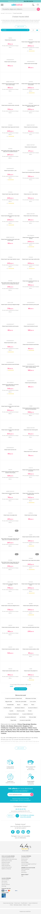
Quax (28, 731)
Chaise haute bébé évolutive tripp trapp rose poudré (31, 84)
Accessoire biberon (32, 707)
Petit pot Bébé (32, 717)
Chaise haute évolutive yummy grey (10, 326)
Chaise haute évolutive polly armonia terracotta (30, 470)
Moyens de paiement (6, 865)
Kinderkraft (24, 729)
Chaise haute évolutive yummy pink (31, 304)
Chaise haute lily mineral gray (31, 127)
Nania (10, 731)
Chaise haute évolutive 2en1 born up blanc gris (31, 281)
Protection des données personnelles (9, 859)
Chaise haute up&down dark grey (30, 605)
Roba (32, 731)
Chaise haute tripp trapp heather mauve (10, 259)
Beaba (11, 726)
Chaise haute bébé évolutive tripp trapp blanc (31, 584)
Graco (35, 728)
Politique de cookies (6, 862)
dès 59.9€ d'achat (10, 764)
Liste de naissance (5, 879)
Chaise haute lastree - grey (10, 342)
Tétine (32, 704)
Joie (18, 729)
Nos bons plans (24, 859)
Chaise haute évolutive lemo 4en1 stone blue (10, 407)
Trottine (3, 733)
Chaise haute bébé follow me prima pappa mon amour (10, 385)
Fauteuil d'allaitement (13, 714)
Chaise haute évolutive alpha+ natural (10, 627)
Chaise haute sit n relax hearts (31, 194)
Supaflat (37, 731)
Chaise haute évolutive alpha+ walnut (10, 649)
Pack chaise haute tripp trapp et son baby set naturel (30, 106)
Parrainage (4, 886)
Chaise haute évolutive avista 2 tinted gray (10, 494)
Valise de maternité (6, 884)
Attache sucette (20, 710)
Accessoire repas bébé (25, 720)
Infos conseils (4, 881)
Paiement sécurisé (6, 888)
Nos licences (24, 872)
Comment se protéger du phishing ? (28, 864)
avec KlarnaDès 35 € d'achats (30, 764)
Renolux (33, 724)
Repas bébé (13, 720)
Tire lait (29, 710)
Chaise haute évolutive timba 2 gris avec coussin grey (10, 240)
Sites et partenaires (25, 869)
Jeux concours (4, 882)
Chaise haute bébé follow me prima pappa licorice (31, 494)
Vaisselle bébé (10, 704)
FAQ (22, 876)
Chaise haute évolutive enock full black (10, 364)
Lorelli (36, 729)
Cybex (18, 728)
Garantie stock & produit (7, 867)
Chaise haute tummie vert (10, 449)
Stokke (3, 726)
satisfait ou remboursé (10, 778)
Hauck (3, 729)
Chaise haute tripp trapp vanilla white (30, 259)
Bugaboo (26, 726)
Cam (31, 726)
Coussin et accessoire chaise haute (13, 698)
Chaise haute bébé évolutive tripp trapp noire (10, 216)
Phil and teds (20, 731)
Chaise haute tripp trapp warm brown (10, 127)
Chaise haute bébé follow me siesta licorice (31, 238)
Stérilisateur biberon (20, 707)
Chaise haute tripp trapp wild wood (10, 194)
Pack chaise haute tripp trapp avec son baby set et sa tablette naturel (10, 151)
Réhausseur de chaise (30, 698)
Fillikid (30, 728)
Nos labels (23, 870)
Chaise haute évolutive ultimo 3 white (30, 536)
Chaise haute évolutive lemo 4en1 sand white (10, 430)
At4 (7, 726)
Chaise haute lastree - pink (10, 170)
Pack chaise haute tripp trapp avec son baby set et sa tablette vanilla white (10, 539)
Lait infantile (22, 717)
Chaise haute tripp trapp (8, 903)
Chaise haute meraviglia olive (10, 515)
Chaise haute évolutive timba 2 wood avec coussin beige (10, 84)
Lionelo (30, 729)
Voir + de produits (20, 688)
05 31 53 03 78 (31, 784)
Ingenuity (9, 729)
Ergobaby (24, 728)
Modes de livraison (5, 864)
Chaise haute (17, 903)
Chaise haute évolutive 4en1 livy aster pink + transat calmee (30, 367)
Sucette (11, 710)
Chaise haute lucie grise (10, 40)
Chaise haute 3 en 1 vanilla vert (31, 451)
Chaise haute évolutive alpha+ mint (10, 670)
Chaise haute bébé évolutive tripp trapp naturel (31, 42)
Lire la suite (20, 26)
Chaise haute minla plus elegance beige (10, 304)
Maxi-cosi (4, 731)
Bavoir (18, 704)
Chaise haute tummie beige (30, 63)
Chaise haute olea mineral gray (31, 215)
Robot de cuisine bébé (20, 701)
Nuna (14, 731)
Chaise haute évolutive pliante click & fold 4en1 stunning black (30, 409)
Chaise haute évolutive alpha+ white (31, 649)
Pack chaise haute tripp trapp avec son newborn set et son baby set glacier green (10, 563)
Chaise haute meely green (31, 147)
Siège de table (8, 701)
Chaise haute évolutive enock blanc (31, 344)
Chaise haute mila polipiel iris (30, 670)
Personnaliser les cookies (7, 860)
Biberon (26, 704)
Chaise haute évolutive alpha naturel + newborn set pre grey (10, 472)
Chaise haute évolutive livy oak (31, 326)
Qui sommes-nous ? (25, 857)
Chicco (19, 724)
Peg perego (26, 724)
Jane (14, 729)
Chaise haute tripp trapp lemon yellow (31, 560)
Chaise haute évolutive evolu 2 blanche (31, 172)
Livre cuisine (33, 701)
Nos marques (24, 860)
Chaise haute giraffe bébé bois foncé (30, 627)
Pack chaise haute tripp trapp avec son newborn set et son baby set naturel (10, 283)
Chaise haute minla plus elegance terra (10, 605)
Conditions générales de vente (8, 857)
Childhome (4, 728)
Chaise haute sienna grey (30, 382)
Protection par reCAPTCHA (25, 911)
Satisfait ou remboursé (6, 868)
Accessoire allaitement (10, 717)
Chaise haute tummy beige (30, 515)
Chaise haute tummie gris (10, 61)
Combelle (12, 728)
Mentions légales (24, 862)
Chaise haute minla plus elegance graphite (10, 584)
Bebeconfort (18, 726)
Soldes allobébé (24, 865)
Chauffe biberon (7, 707)
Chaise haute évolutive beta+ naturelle (10, 105)
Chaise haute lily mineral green (31, 429)
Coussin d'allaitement (27, 714)
